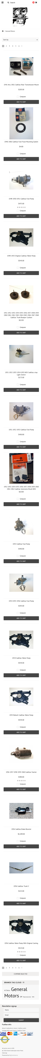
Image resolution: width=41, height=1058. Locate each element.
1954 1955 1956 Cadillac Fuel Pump (21, 601)
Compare (23, 97)
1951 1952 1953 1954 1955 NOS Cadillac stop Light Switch (21, 373)
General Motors (15, 992)
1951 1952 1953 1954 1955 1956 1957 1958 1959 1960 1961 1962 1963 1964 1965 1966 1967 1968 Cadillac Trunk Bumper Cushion (21, 315)
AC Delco (7, 990)
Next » (21, 46)
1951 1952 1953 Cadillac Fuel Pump (21, 430)
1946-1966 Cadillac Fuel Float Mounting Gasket (21, 142)
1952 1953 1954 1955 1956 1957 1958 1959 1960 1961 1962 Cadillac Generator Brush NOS (21, 488)
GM (21, 997)
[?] (23, 982)
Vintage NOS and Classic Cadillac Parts (13, 1030)
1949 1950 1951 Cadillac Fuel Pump (21, 199)
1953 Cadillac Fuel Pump (21, 544)
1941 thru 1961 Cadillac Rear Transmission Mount (21, 85)
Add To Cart (21, 102)
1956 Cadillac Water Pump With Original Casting (21, 943)
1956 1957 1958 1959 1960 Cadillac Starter (21, 772)
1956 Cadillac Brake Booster (21, 829)
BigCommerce (13, 1055)
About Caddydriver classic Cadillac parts (14, 1028)
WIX (33, 997)
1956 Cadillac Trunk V (21, 886)
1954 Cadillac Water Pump (21, 658)
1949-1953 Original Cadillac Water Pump (21, 256)
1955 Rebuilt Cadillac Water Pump (21, 715)
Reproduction (27, 997)
